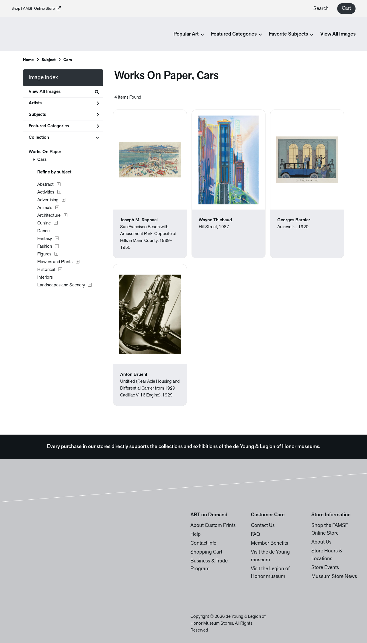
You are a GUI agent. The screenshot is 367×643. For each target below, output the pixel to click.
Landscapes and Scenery (61, 285)
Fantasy (44, 239)
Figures (44, 254)
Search (321, 8)
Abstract (45, 184)
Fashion (44, 246)
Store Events (325, 567)
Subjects (64, 114)
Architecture (48, 215)
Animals (44, 208)
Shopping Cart (206, 552)
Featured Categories (64, 126)
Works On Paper (45, 152)
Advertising (47, 200)
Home (28, 60)
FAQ (255, 534)
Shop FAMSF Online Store (36, 9)
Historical (46, 269)
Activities (45, 192)
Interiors (45, 277)
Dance (43, 231)
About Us (321, 542)
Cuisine (44, 223)
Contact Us (263, 525)
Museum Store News (334, 576)
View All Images (338, 34)
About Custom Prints (213, 525)
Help (195, 534)
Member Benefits (269, 543)
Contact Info (203, 543)
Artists (64, 103)
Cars (41, 159)
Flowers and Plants (55, 262)
